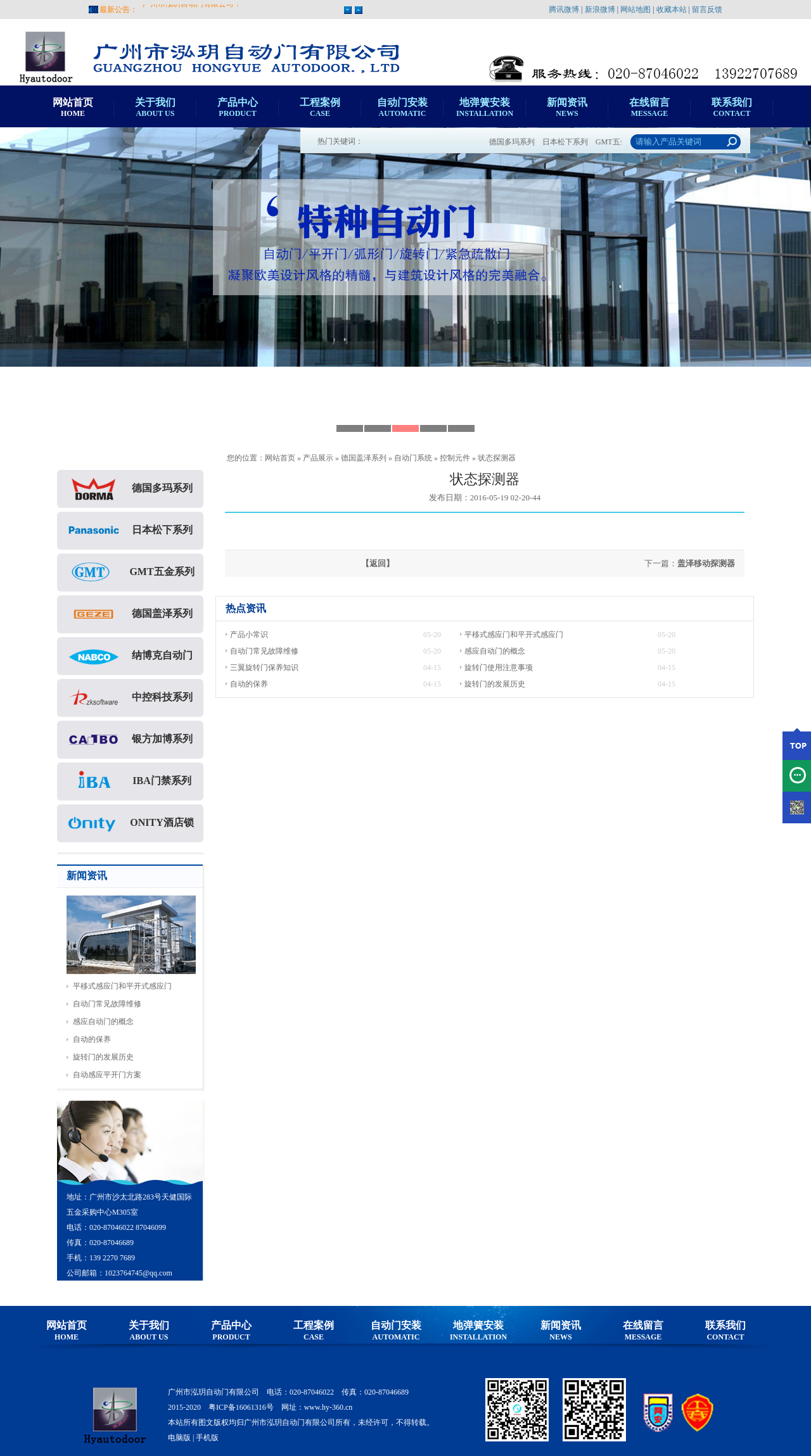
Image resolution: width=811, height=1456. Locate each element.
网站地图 (635, 9)
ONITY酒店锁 (130, 823)
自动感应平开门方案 (107, 1074)
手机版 (207, 1437)
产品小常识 (249, 634)
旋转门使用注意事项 (498, 667)
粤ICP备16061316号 (241, 1407)
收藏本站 (671, 9)
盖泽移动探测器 (706, 563)
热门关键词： (340, 141)
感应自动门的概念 (103, 1021)
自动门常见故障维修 (107, 1003)
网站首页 (280, 457)
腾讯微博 (564, 9)
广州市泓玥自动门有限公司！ (192, 9)
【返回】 (377, 563)
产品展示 (318, 457)
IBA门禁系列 (130, 782)
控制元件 (455, 457)
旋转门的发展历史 (103, 1057)
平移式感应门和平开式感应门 (122, 986)
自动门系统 (413, 457)
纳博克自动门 (130, 656)
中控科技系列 (130, 698)
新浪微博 (600, 9)
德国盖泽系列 (363, 457)
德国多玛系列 (519, 141)
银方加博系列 (130, 740)
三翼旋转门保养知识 (264, 667)
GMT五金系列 (130, 573)
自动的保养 (92, 1039)
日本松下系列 (573, 141)
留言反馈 (707, 9)
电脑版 (179, 1437)
